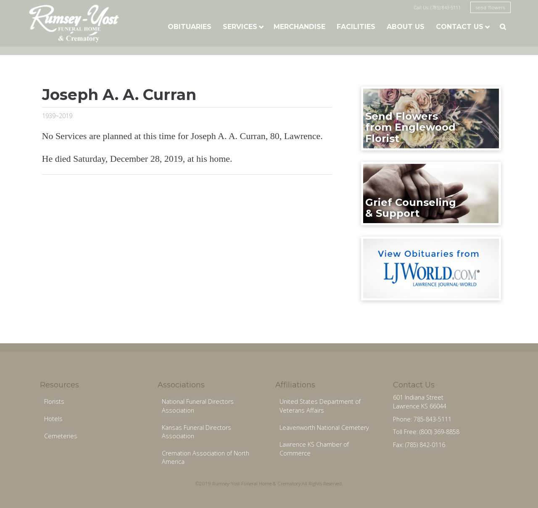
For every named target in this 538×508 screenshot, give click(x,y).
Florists (54, 401)
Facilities (356, 27)
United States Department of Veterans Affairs (320, 405)
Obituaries (189, 27)
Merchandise (299, 27)
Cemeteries (60, 436)
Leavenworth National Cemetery (324, 428)
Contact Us (459, 27)
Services (240, 27)
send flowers (490, 7)
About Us (406, 27)
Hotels (53, 419)
